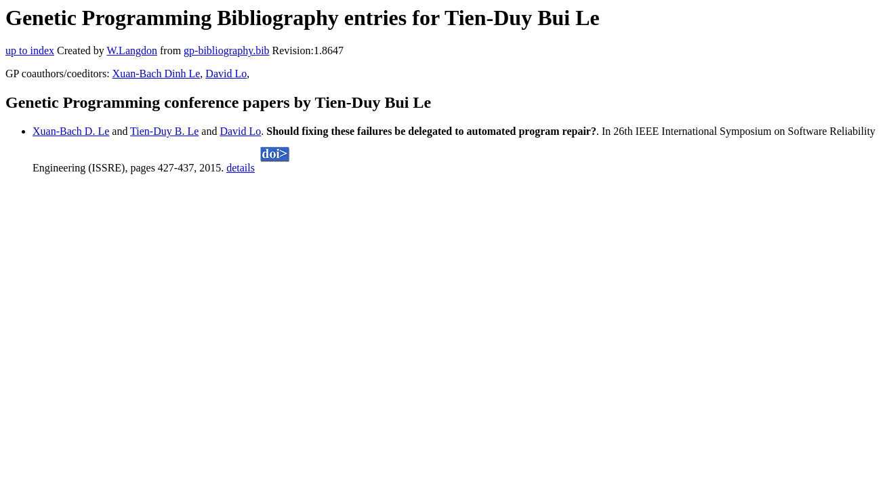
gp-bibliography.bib (227, 50)
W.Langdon (131, 50)
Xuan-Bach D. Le (71, 131)
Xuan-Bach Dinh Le (156, 73)
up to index (29, 50)
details (240, 168)
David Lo (226, 73)
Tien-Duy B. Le (164, 131)
